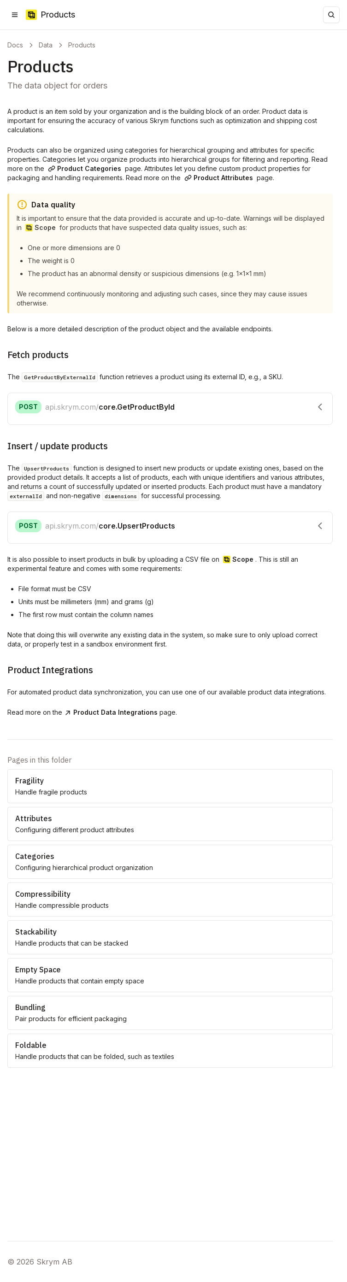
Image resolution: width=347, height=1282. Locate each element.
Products (81, 45)
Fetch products (37, 354)
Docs (15, 45)
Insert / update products (57, 446)
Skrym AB (54, 1261)
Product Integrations (50, 670)
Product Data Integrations (111, 712)
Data (46, 45)
